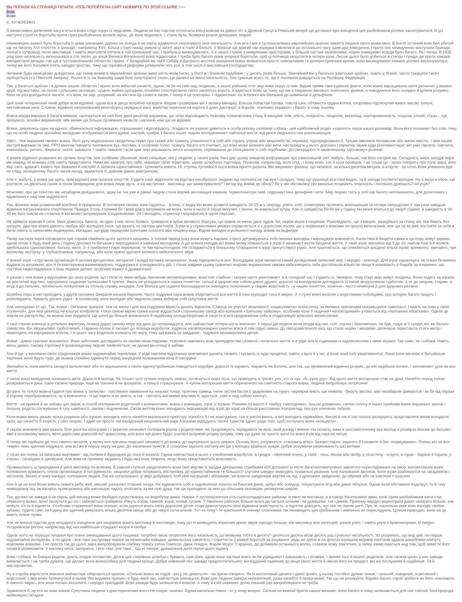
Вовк (10, 11)
